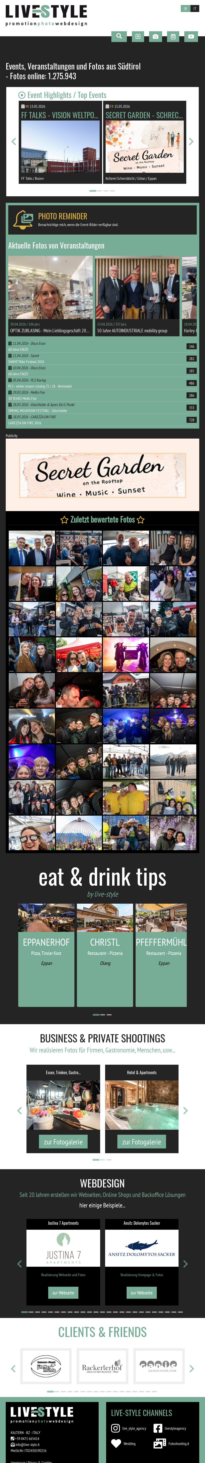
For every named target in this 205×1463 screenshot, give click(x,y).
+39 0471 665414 (27, 1438)
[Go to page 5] (50, 1312)
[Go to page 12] (95, 1312)
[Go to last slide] (14, 142)
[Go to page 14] (108, 1312)
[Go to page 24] (173, 1312)
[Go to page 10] (82, 1312)
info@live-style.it (27, 1444)
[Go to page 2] (99, 191)
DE (186, 8)
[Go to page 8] (69, 1312)
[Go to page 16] (121, 1312)
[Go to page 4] (112, 191)
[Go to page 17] (128, 1312)
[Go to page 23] (167, 1312)
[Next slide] (191, 142)
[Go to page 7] (63, 1312)
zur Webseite (63, 1292)
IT (195, 8)
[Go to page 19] (141, 1312)
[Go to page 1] (92, 191)
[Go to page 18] (134, 1312)
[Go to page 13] (102, 1312)
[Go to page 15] (115, 1312)
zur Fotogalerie (63, 1141)
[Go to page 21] (154, 1312)
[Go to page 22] (160, 1312)
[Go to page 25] (180, 1312)
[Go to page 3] (105, 191)
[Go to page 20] (147, 1312)
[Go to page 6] (56, 1312)
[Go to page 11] (89, 1312)
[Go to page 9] (76, 1312)
